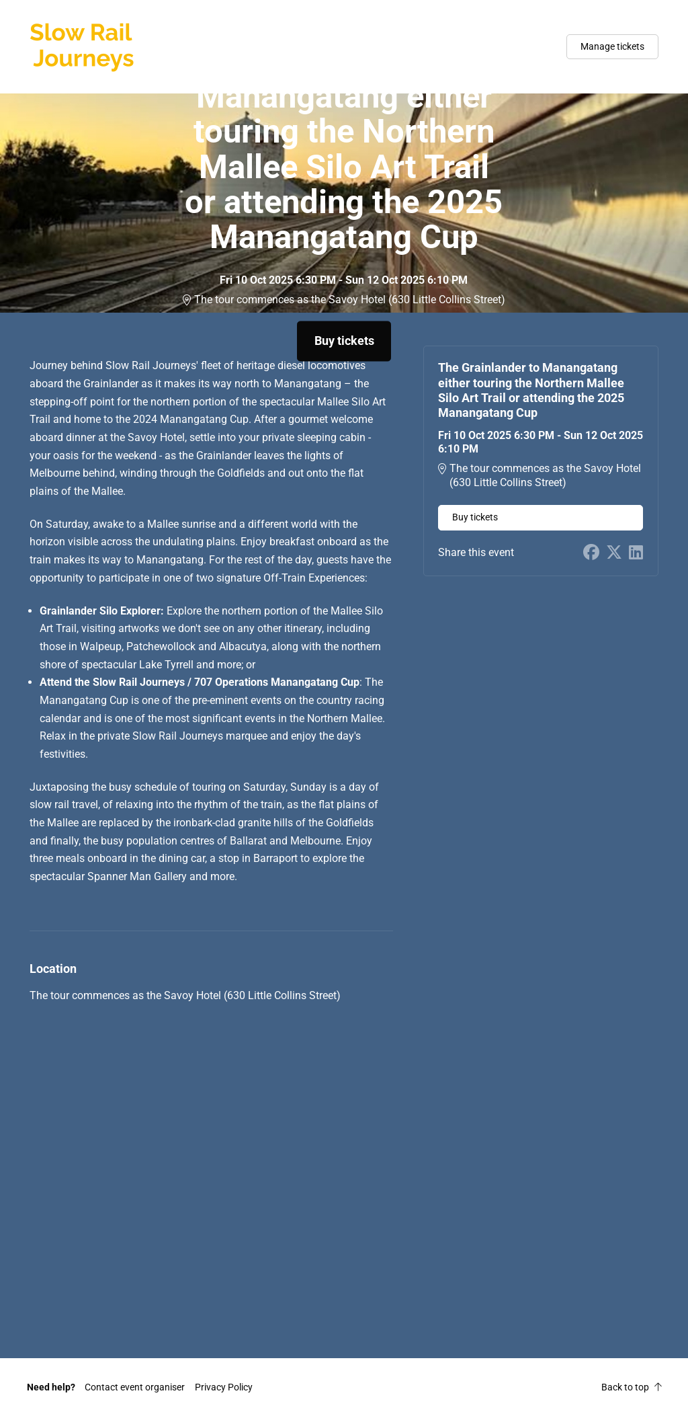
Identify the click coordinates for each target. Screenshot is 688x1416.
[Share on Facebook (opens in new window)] (591, 553)
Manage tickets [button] (612, 46)
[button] (135, 1387)
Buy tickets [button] (344, 341)
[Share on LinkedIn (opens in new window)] (636, 553)
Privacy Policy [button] (224, 1387)
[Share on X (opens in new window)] (614, 553)
